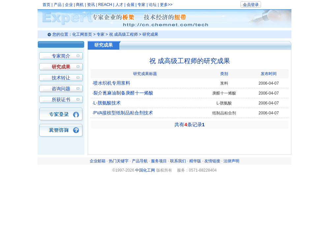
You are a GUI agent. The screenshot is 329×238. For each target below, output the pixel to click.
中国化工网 (145, 170)
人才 (119, 4)
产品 (58, 4)
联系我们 (178, 161)
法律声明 (231, 161)
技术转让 (61, 77)
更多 (164, 4)
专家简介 (61, 56)
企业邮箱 (97, 161)
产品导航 (140, 161)
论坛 (153, 4)
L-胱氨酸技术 (106, 102)
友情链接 (212, 161)
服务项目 (159, 161)
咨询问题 (61, 88)
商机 (80, 4)
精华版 (195, 161)
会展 (131, 4)
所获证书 (61, 99)
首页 (46, 4)
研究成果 (61, 66)
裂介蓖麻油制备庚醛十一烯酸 (123, 93)
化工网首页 (82, 34)
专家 (141, 4)
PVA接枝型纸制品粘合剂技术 (123, 112)
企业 (69, 4)
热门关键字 (119, 161)
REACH (105, 4)
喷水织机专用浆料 (111, 83)
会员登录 (251, 4)
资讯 (91, 4)
